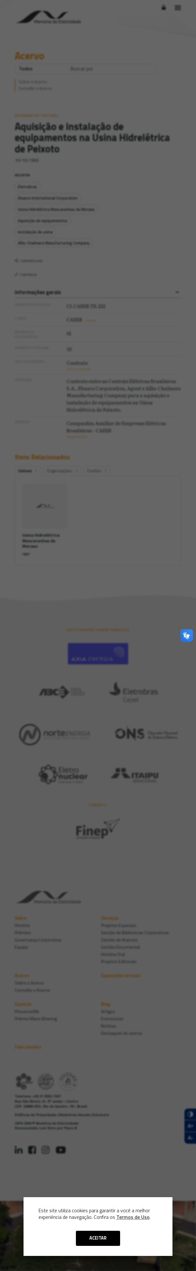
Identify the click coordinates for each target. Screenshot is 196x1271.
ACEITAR (98, 1238)
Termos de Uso (133, 1217)
